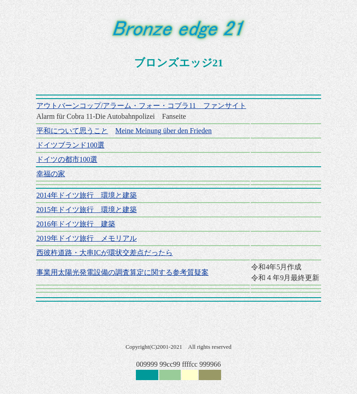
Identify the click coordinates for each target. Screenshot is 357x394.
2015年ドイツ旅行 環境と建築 (86, 209)
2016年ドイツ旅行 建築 (75, 224)
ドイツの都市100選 (66, 159)
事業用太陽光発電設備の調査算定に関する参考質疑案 (122, 272)
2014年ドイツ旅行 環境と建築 (86, 195)
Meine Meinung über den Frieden (163, 130)
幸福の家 (50, 174)
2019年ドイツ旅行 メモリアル (86, 238)
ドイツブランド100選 (70, 145)
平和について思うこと (72, 130)
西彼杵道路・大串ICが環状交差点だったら (104, 252)
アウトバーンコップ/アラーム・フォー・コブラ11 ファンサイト (141, 105)
